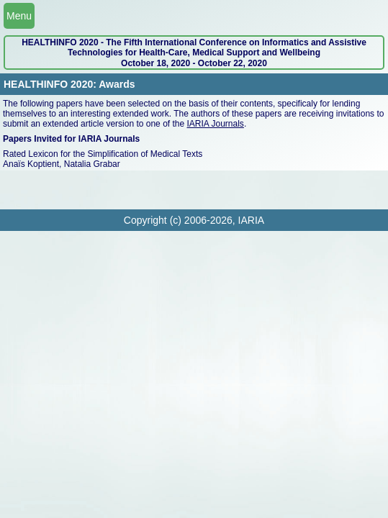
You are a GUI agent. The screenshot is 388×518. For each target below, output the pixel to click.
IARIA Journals (215, 124)
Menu (19, 16)
